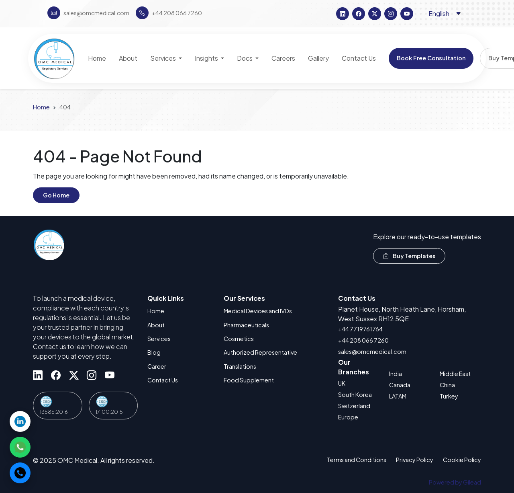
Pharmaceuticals (246, 325)
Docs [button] (245, 58)
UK (341, 383)
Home (41, 107)
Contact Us (162, 380)
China (447, 384)
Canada (399, 384)
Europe (348, 417)
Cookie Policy (462, 459)
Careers (283, 58)
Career (156, 366)
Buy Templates (409, 255)
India (395, 373)
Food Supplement (249, 380)
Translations (240, 366)
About (156, 325)
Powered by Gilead (455, 482)
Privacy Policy (414, 459)
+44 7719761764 (360, 329)
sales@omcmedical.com (372, 351)
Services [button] (163, 58)
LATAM (397, 396)
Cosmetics (239, 338)
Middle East (455, 373)
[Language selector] (445, 13)
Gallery (318, 58)
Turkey (449, 396)
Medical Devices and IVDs (258, 310)
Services (159, 338)
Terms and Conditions (356, 459)
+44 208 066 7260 (363, 340)
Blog (154, 352)
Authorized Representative (260, 352)
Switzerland (354, 405)
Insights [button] (207, 58)
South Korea (355, 394)
